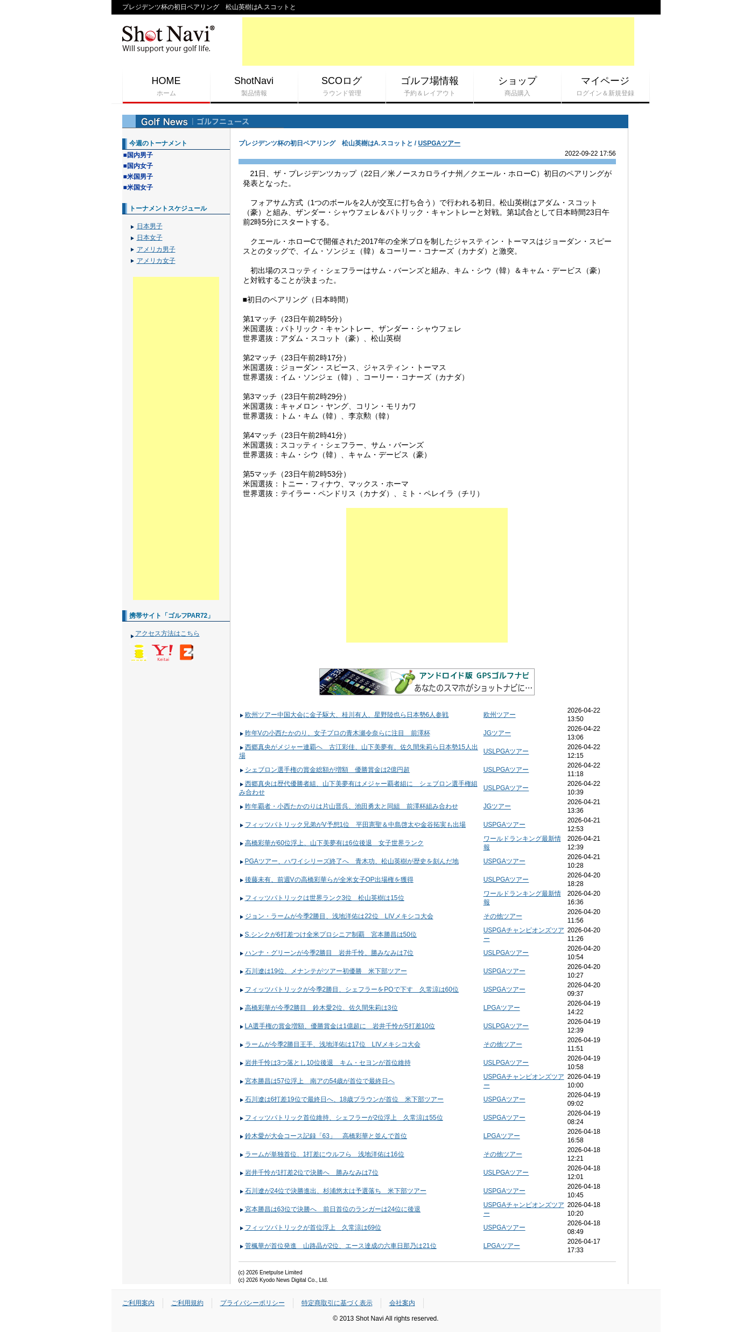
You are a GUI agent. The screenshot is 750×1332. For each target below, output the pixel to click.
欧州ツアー (499, 715)
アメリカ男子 (156, 249)
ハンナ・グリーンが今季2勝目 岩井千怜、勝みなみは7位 (326, 953)
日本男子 (150, 226)
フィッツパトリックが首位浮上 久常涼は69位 (310, 1227)
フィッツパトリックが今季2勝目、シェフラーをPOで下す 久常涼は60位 (349, 989)
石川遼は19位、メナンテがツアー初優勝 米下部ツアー (323, 971)
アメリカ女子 (156, 260)
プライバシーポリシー (252, 1303)
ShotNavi (254, 86)
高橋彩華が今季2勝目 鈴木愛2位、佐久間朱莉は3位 (318, 1008)
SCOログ (341, 86)
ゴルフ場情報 (429, 86)
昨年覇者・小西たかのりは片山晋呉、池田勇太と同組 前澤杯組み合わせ (348, 806)
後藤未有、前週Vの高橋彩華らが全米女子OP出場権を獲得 (326, 879)
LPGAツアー (501, 1008)
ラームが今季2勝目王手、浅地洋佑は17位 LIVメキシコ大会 (329, 1044)
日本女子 (150, 237)
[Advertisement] (438, 41)
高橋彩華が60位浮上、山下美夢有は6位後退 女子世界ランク (331, 843)
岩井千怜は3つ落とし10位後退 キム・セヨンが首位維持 (325, 1062)
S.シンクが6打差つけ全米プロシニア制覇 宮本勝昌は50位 (328, 934)
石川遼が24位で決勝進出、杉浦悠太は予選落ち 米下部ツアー (332, 1191)
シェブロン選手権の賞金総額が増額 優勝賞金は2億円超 (324, 769)
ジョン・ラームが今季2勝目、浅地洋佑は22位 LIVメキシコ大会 (336, 916)
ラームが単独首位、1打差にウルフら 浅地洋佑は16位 (321, 1154)
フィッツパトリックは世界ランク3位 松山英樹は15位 (321, 898)
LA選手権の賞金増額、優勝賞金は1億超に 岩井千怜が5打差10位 (337, 1026)
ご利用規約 (187, 1303)
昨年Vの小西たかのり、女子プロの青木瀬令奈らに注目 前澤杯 (334, 733)
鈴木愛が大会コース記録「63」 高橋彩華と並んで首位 (323, 1136)
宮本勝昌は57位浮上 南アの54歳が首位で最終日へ (317, 1081)
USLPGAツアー (506, 751)
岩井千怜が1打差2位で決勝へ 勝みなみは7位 (308, 1172)
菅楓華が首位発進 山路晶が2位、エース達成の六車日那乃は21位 (338, 1246)
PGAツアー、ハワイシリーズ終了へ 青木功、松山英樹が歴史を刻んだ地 (349, 861)
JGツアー (497, 733)
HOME (166, 86)
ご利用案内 (138, 1303)
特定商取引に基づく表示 (337, 1303)
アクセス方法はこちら (167, 633)
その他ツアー (502, 916)
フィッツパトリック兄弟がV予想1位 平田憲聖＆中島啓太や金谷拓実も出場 (352, 824)
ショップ (517, 86)
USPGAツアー (439, 143)
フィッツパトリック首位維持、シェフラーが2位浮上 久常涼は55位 (341, 1117)
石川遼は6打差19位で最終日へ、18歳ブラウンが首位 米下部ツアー (341, 1099)
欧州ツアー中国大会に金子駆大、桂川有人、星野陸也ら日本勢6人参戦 (344, 715)
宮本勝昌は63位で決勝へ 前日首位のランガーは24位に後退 (330, 1209)
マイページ (605, 86)
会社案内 (402, 1303)
